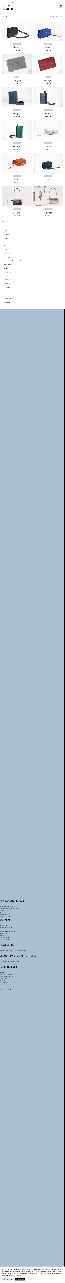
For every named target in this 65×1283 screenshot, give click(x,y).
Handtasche (7, 254)
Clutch (5, 235)
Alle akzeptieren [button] (20, 1279)
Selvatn (48, 47)
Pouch (5, 273)
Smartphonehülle (8, 288)
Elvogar (16, 47)
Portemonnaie (7, 269)
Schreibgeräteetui (8, 284)
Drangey (16, 80)
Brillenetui (6, 228)
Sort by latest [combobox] (53, 16)
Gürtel (5, 247)
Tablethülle (6, 292)
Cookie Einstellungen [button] (8, 1279)
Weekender (7, 299)
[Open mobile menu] (55, 6)
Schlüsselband (7, 277)
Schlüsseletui (7, 281)
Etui (5, 239)
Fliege (5, 243)
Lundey (48, 145)
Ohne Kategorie (8, 262)
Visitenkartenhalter (9, 296)
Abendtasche (7, 224)
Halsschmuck (7, 250)
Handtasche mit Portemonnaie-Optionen (14, 258)
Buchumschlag (7, 232)
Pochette (6, 265)
